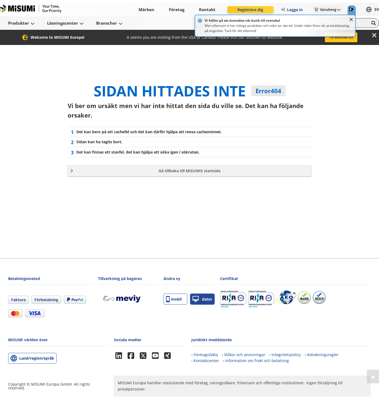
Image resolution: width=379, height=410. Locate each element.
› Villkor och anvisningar (243, 354)
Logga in (291, 9)
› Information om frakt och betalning (256, 360)
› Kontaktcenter (205, 360)
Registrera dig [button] (250, 9)
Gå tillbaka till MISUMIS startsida (189, 170)
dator (202, 299)
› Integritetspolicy (285, 354)
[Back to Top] (373, 376)
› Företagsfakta (204, 354)
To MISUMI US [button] (341, 37)
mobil (174, 299)
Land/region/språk (36, 358)
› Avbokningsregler (322, 354)
